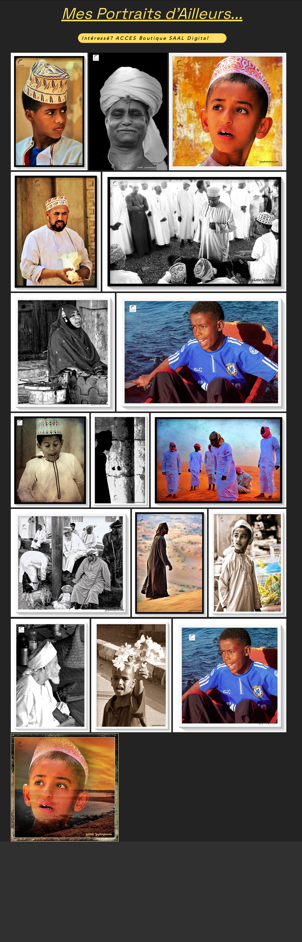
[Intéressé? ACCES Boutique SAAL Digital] (152, 38)
